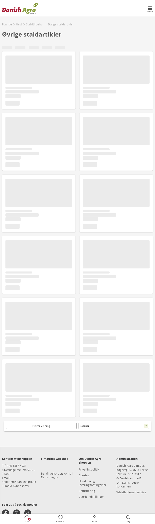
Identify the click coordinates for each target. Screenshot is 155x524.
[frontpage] (20, 8)
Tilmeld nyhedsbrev (15, 486)
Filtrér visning (41, 426)
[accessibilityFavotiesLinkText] (61, 519)
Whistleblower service (131, 492)
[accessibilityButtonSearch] (128, 519)
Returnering (87, 491)
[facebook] (5, 513)
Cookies (84, 475)
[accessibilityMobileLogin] (94, 519)
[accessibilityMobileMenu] (150, 9)
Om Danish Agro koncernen (127, 484)
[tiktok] (27, 513)
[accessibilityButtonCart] (27, 519)
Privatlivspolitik (89, 469)
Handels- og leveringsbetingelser (92, 483)
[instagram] (16, 513)
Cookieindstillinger (91, 497)
